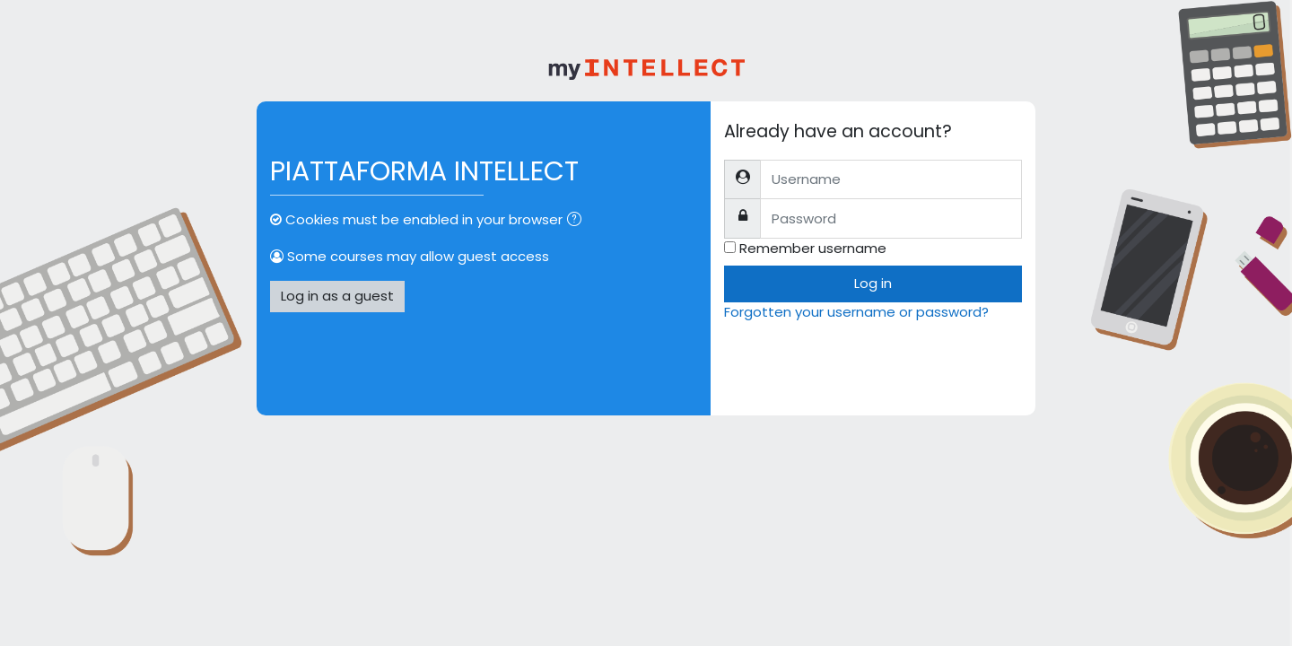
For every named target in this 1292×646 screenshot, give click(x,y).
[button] (577, 221)
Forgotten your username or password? (856, 311)
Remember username (812, 248)
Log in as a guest (337, 295)
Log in (873, 283)
